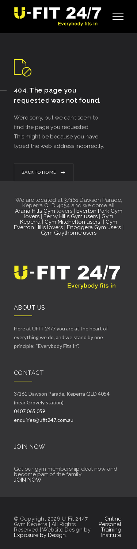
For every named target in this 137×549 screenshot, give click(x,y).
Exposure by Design (40, 535)
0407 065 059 (29, 411)
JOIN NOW (28, 480)
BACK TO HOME (39, 172)
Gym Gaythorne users (68, 233)
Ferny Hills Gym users (70, 216)
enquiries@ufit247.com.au (43, 420)
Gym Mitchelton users (73, 222)
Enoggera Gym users (94, 227)
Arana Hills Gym (35, 211)
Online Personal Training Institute (110, 526)
